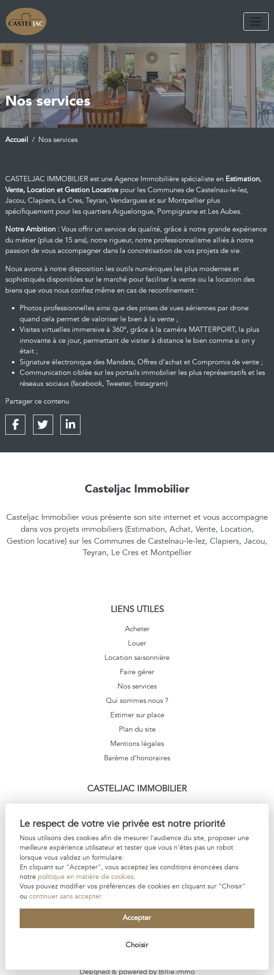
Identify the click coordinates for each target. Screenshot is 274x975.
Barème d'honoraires (137, 758)
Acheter (137, 629)
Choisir (137, 945)
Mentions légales (137, 743)
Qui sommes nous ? (137, 700)
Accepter (137, 917)
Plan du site (137, 729)
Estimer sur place (137, 715)
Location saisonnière (137, 657)
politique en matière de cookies (86, 877)
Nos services (137, 686)
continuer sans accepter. (66, 896)
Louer (137, 643)
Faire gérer (137, 672)
